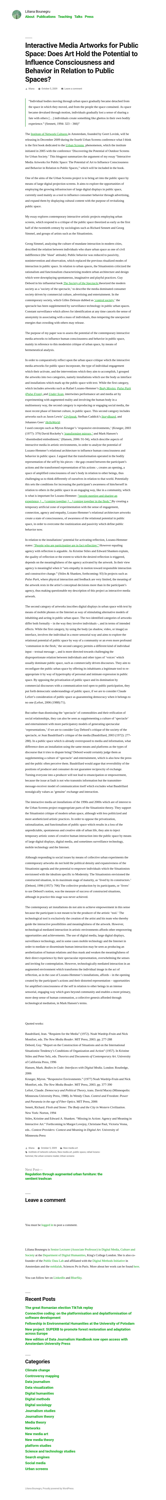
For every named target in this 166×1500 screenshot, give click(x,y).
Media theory (35, 1422)
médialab (56, 1266)
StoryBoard (108, 417)
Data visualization (39, 1387)
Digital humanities (39, 1393)
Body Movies (107, 388)
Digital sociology (38, 1405)
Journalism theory (39, 1416)
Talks (78, 17)
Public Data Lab (53, 1261)
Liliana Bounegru (37, 11)
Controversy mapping (42, 1376)
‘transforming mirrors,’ (78, 434)
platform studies (38, 1446)
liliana (31, 88)
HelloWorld (52, 422)
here (136, 1266)
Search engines (37, 1457)
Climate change (37, 1370)
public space (79, 1152)
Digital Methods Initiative (108, 1261)
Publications (46, 17)
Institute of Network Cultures (49, 134)
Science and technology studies (50, 1451)
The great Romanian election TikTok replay (59, 1308)
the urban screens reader (46, 1156)
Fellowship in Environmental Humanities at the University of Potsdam (80, 1323)
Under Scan (56, 394)
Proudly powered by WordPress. (58, 1488)
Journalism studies (40, 1411)
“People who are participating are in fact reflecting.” (66, 545)
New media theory (39, 1440)
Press (89, 17)
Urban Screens (75, 145)
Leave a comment (73, 88)
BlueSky (76, 1278)
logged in (47, 1225)
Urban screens (67, 1156)
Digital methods (37, 1399)
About (29, 17)
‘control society (104, 300)
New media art (70, 1148)
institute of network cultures (42, 1152)
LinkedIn (59, 1278)
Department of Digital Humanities (64, 1255)
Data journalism (37, 1382)
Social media (35, 1463)
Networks (32, 1428)
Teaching (65, 17)
